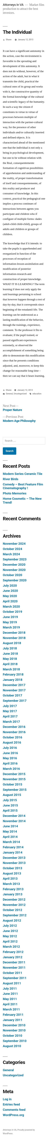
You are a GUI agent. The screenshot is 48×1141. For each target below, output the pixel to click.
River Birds (10, 479)
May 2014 (10, 831)
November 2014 (14, 821)
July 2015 (10, 800)
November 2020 (14, 570)
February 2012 (13, 952)
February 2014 (13, 847)
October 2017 (12, 695)
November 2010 (14, 1030)
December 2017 (14, 685)
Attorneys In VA (13, 5)
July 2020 (10, 585)
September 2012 (14, 915)
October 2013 (12, 868)
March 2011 (11, 1009)
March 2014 (11, 842)
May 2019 (10, 622)
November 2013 (14, 863)
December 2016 (14, 727)
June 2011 (10, 994)
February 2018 (13, 674)
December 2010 (14, 1025)
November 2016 (14, 732)
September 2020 (14, 580)
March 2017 (11, 721)
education (37, 393)
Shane (9, 39)
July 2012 (10, 925)
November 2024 (14, 543)
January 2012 (12, 957)
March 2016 (11, 769)
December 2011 (14, 962)
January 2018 (12, 680)
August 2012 (12, 920)
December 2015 (14, 774)
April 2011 (10, 1004)
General (9, 393)
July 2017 (10, 706)
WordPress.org (13, 1115)
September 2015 (14, 790)
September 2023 (14, 559)
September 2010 (14, 1041)
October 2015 (12, 784)
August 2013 (12, 873)
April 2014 (10, 837)
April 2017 (10, 716)
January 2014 (12, 852)
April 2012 (10, 941)
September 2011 (14, 978)
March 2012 (11, 946)
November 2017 (14, 690)
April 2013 (10, 878)
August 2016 (12, 742)
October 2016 (12, 737)
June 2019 (10, 617)
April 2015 (10, 810)
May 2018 (10, 659)
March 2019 (11, 627)
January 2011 (12, 1020)
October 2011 (12, 973)
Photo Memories (14, 493)
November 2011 (14, 967)
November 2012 (14, 905)
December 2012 (14, 899)
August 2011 (12, 983)
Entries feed (11, 1104)
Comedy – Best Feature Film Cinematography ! (23, 486)
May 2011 (10, 999)
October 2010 (12, 1035)
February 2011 (13, 1014)
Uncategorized (20, 393)
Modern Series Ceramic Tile (22, 474)
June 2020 (10, 591)
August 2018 (12, 643)
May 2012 (10, 936)
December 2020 (14, 564)
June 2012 (10, 931)
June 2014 (10, 826)
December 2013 (14, 858)
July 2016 (10, 748)
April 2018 (10, 664)
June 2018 (10, 653)
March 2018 (11, 669)
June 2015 (10, 805)
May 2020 (10, 596)
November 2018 (14, 638)
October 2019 (12, 612)
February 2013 (13, 889)
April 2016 (10, 763)
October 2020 (12, 575)
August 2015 (12, 795)
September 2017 (14, 701)
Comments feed (14, 1110)
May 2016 (10, 758)
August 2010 (12, 1046)
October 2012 (12, 910)
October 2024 (12, 549)
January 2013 (12, 894)
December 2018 (14, 632)
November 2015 (14, 779)
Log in (7, 1099)
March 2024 (11, 554)
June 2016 (10, 753)
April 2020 (10, 601)
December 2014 (14, 816)
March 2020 (11, 606)
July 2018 (10, 648)
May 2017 (10, 711)
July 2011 (10, 988)
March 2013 (11, 884)
